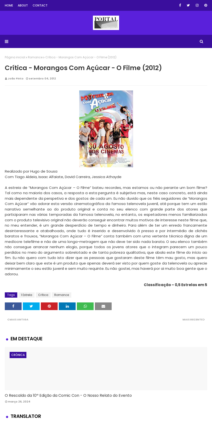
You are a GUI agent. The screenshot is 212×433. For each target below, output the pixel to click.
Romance (35, 57)
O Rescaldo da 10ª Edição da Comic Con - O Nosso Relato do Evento (68, 395)
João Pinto (16, 78)
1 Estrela (26, 295)
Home (9, 5)
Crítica (43, 295)
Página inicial (15, 57)
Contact (40, 5)
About (23, 5)
